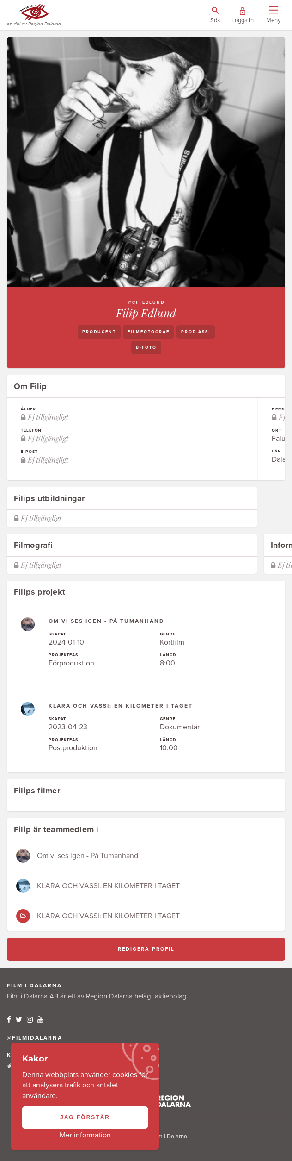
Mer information (85, 1135)
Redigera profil (146, 949)
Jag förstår (85, 1117)
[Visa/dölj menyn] (273, 15)
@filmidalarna (34, 1038)
